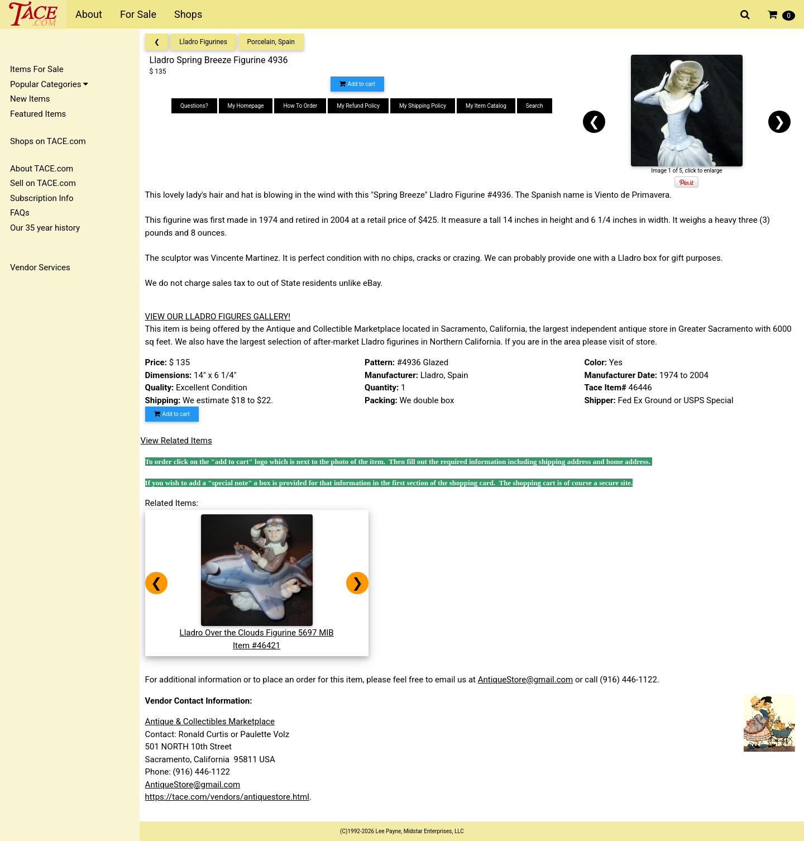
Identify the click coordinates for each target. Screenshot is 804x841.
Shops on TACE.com (48, 141)
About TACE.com (41, 169)
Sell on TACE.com (43, 183)
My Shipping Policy (424, 106)
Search (536, 106)
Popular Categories (49, 84)
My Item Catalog (488, 106)
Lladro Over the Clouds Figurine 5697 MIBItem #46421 (260, 633)
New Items (30, 99)
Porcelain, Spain (274, 42)
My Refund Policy (360, 106)
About (88, 14)
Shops (188, 14)
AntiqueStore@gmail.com (529, 680)
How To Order (303, 106)
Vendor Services (40, 267)
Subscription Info (42, 198)
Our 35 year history (45, 228)
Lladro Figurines (207, 42)
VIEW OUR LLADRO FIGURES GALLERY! (221, 317)
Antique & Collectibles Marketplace (213, 721)
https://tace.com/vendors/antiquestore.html (231, 797)
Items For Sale (37, 69)
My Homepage (248, 106)
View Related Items (180, 441)
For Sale (138, 14)
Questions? (196, 106)
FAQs (20, 213)
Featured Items (38, 114)
